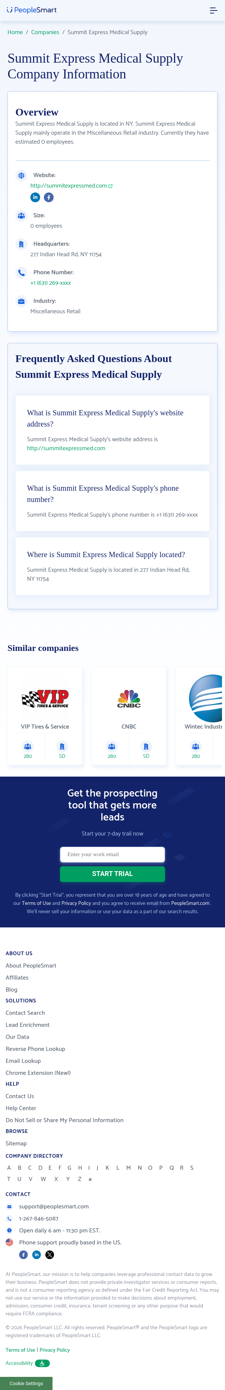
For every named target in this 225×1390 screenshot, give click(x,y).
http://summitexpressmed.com (68, 186)
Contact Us (20, 1096)
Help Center (21, 1108)
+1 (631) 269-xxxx (50, 283)
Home (15, 32)
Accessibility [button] (28, 1363)
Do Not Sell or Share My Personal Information (65, 1120)
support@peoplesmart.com (47, 1207)
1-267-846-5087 (32, 1219)
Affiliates (17, 978)
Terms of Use (36, 903)
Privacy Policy (76, 903)
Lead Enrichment (28, 1025)
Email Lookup (23, 1061)
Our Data (17, 1037)
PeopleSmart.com (190, 903)
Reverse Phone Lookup (35, 1049)
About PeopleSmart (31, 966)
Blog (12, 990)
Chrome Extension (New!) (38, 1073)
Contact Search (25, 1013)
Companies (45, 32)
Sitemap (16, 1144)
